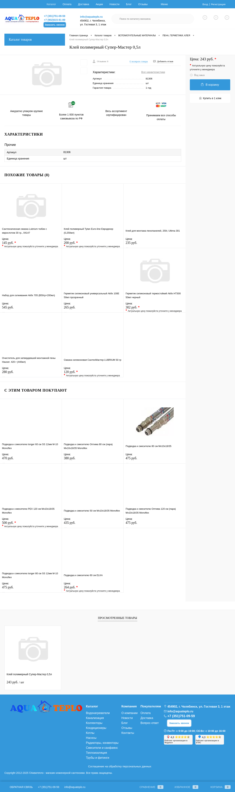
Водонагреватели (98, 713)
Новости (114, 4)
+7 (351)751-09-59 (54, 16)
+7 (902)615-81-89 (54, 19)
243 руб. (15, 682)
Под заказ (197, 75)
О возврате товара (139, 61)
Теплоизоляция (96, 752)
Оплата (67, 4)
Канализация (95, 718)
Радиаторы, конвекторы (102, 742)
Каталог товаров (35, 40)
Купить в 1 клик (210, 98)
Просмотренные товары (117, 617)
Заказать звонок (55, 24)
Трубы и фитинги (97, 757)
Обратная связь (18, 787)
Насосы (91, 737)
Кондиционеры (96, 727)
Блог (129, 4)
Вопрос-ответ (149, 722)
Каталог (51, 4)
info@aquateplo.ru (91, 16)
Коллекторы (94, 722)
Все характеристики (153, 72)
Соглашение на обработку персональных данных (119, 766)
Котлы (90, 732)
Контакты (127, 732)
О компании (129, 713)
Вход (205, 4)
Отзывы (143, 4)
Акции (99, 4)
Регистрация (217, 4)
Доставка (83, 4)
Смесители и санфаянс (102, 747)
